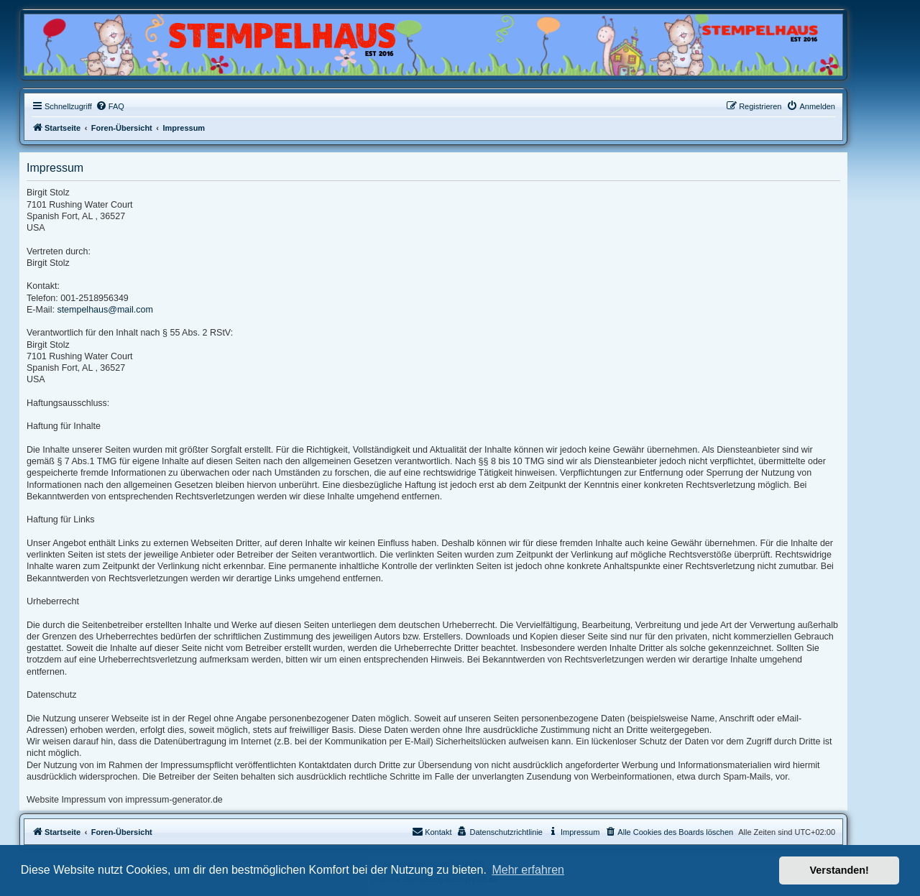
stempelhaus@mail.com (105, 310)
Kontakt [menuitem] (431, 831)
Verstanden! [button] (839, 870)
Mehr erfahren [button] (528, 870)
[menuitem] (110, 106)
